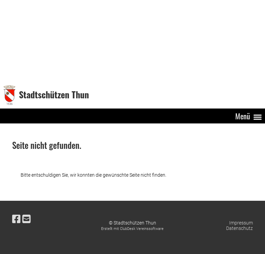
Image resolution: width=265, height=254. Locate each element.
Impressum (241, 223)
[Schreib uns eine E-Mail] (26, 219)
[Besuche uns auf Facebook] (16, 219)
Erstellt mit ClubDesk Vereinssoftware (132, 229)
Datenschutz (239, 228)
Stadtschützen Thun (54, 95)
